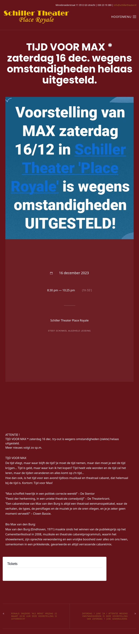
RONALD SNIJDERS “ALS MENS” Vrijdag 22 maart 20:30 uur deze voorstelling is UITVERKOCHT (34, 616)
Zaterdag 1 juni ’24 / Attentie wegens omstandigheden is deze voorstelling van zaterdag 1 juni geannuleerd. (105, 616)
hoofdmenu (123, 17)
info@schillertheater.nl (125, 5)
